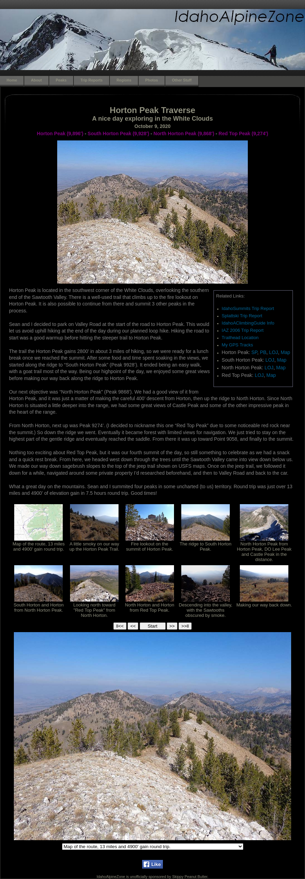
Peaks (61, 80)
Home (12, 80)
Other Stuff (182, 80)
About (36, 80)
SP (254, 352)
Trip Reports (91, 80)
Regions (123, 80)
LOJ (273, 352)
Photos (151, 80)
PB (263, 352)
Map (285, 352)
